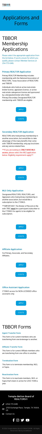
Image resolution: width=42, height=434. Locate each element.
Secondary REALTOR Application (18, 132)
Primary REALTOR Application (16, 71)
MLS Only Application (12, 190)
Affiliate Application (12, 249)
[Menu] (37, 5)
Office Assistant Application (15, 287)
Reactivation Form (10, 374)
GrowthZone (27, 431)
